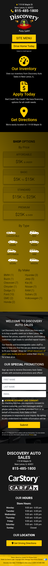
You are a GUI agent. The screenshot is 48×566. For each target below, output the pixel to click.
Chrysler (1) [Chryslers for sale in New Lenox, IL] (10, 286)
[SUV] (34, 234)
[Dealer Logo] (24, 23)
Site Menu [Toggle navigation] (24, 38)
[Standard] (24, 194)
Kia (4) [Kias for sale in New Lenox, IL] (28, 282)
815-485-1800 (26, 11)
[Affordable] (24, 159)
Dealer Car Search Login (7, 559)
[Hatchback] (13, 252)
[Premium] (24, 211)
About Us (18, 557)
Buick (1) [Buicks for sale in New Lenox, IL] (9, 278)
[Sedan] (13, 261)
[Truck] (34, 243)
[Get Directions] (24, 117)
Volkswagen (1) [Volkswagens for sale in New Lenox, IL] (33, 298)
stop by (40, 354)
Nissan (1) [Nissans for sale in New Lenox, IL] (31, 286)
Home (13, 557)
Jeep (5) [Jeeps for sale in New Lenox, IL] (29, 278)
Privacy (31, 434)
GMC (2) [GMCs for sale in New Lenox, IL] (8, 298)
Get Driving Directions (24, 543)
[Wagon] (34, 261)
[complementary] (40, 558)
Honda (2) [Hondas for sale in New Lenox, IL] (9, 302)
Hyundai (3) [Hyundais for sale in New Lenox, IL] (31, 275)
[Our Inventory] (24, 68)
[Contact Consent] (3, 401)
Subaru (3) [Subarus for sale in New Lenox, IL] (31, 294)
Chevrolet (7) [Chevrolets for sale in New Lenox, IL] (11, 282)
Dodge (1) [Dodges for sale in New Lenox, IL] (9, 290)
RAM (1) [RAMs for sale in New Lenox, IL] (29, 290)
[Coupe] (13, 243)
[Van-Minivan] (34, 252)
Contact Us (25, 557)
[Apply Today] (24, 93)
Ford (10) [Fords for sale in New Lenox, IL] (9, 294)
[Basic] (24, 176)
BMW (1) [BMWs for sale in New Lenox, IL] (9, 275)
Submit (24, 424)
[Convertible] (12, 234)
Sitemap (27, 559)
